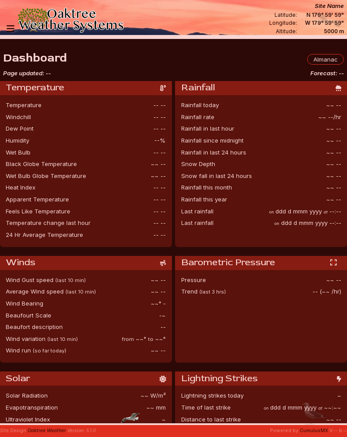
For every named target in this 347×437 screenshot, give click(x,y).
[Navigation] (10, 28)
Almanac (325, 59)
